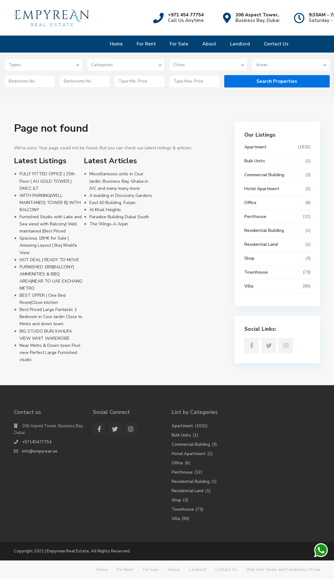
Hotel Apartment (261, 189)
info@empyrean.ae (40, 451)
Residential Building (264, 230)
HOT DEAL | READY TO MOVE (49, 260)
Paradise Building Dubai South (119, 217)
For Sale (179, 44)
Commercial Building (264, 175)
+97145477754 (37, 442)
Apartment (255, 147)
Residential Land (261, 244)
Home (116, 44)
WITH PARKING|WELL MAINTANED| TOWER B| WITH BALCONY (50, 203)
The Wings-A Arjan (108, 224)
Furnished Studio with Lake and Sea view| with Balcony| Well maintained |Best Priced (50, 224)
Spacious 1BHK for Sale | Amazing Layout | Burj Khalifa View (48, 245)
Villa (248, 286)
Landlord (240, 44)
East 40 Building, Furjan (112, 203)
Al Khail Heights (105, 210)
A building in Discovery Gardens (120, 195)
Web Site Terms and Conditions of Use (283, 570)
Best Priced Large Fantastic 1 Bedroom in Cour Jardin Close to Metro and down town (50, 317)
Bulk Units (254, 161)
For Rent (146, 44)
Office (250, 203)
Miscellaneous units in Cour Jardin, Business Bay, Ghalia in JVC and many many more (118, 181)
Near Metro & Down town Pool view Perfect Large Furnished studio (49, 353)
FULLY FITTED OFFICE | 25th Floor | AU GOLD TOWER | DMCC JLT (47, 181)
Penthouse (255, 216)
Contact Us (276, 44)
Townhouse (256, 272)
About (209, 44)
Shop (249, 258)
